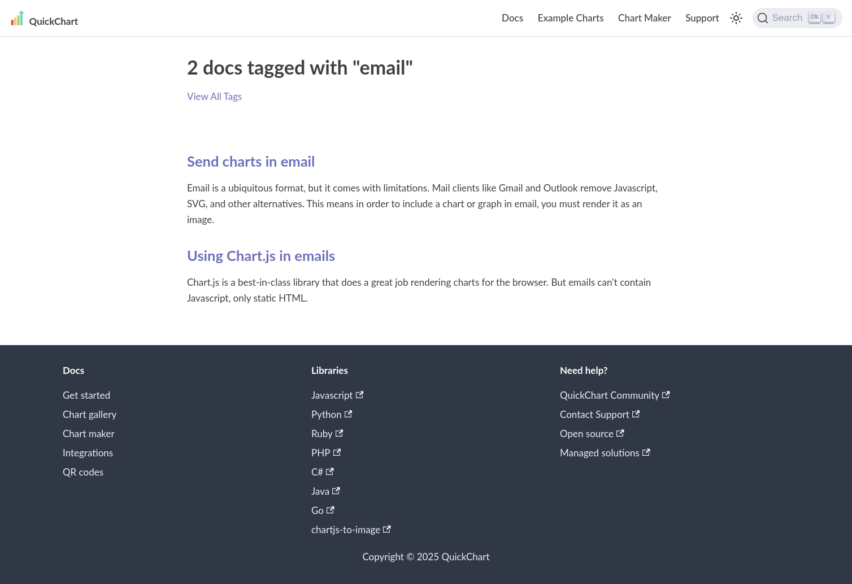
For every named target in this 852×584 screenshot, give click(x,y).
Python (331, 414)
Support (702, 18)
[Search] (797, 18)
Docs (512, 18)
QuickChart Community (615, 395)
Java (325, 491)
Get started (86, 395)
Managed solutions (605, 453)
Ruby (327, 433)
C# (322, 472)
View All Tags (214, 96)
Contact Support (600, 414)
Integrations (88, 453)
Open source (592, 433)
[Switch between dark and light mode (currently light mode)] (736, 18)
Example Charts (571, 18)
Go (322, 510)
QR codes (83, 472)
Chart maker (89, 433)
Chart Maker (644, 18)
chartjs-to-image (351, 529)
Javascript (337, 395)
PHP (326, 453)
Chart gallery (89, 414)
